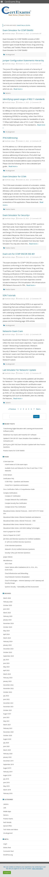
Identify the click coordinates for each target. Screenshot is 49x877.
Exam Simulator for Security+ (16, 215)
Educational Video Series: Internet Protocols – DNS (19, 521)
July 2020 (6, 743)
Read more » (18, 89)
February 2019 (7, 772)
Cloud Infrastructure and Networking (16, 573)
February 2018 (7, 793)
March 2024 (7, 638)
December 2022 (8, 685)
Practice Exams (10, 209)
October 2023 (7, 652)
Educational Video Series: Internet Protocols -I (17, 524)
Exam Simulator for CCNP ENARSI (18, 30)
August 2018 (7, 775)
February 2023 (7, 678)
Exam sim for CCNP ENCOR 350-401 (19, 254)
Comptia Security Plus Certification (16, 503)
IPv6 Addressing (10, 137)
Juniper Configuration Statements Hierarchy (23, 60)
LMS (4, 808)
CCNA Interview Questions (13, 545)
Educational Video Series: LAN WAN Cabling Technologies (21, 528)
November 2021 (8, 707)
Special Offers (7, 826)
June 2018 (6, 782)
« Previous (12, 409)
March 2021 (7, 725)
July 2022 (6, 696)
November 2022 (8, 688)
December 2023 (8, 649)
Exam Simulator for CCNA (14, 176)
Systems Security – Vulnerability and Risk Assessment (22, 587)
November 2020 (8, 732)
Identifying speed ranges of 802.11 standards (24, 99)
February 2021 (7, 728)
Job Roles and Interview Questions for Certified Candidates (21, 539)
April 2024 (6, 634)
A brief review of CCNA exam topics (16, 464)
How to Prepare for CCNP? (11, 535)
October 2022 (7, 692)
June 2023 (6, 663)
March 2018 (7, 790)
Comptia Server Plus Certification (15, 507)
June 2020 (6, 746)
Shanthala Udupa (23, 25)
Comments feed (8, 851)
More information (37, 868)
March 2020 (7, 750)
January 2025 (7, 620)
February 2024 (7, 641)
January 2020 (7, 757)
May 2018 (6, 786)
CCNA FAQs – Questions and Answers (17, 481)
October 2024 (7, 627)
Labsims (8, 403)
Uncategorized (10, 54)
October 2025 (7, 605)
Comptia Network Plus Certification (16, 500)
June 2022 (6, 699)
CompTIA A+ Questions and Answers (16, 485)
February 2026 (7, 602)
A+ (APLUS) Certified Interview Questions (18, 542)
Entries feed (7, 847)
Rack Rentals (7, 822)
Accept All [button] (7, 872)
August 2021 (7, 714)
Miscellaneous (7, 560)
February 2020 (7, 754)
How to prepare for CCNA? (11, 531)
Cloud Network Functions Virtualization (17, 577)
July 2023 (6, 660)
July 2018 (6, 779)
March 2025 (7, 613)
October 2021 (7, 710)
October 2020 (7, 735)
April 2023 (6, 670)
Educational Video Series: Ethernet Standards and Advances (22, 517)
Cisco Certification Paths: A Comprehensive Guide (19, 489)
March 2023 (7, 674)
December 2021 (8, 703)
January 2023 (7, 681)
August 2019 (7, 768)
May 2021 (6, 721)
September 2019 (8, 764)
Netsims (8, 93)
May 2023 (6, 667)
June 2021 (6, 717)
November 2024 (8, 623)
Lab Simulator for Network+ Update (19, 370)
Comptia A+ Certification (12, 496)
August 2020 (7, 739)
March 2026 (7, 598)
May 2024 (6, 631)
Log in (5, 844)
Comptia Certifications (10, 493)
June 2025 (6, 609)
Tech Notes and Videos (10, 829)
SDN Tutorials (9, 295)
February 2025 (7, 616)
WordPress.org (8, 855)
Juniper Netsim (8, 557)
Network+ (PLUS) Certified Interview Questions (20, 549)
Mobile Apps (7, 811)
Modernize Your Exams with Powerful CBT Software (19, 435)
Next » (38, 409)
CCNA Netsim (7, 475)
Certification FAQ (8, 478)
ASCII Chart (8, 563)
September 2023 (8, 656)
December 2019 (8, 761)
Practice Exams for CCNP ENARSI (13, 451)
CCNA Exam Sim (8, 461)
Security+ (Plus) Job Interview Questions (17, 553)
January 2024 (7, 645)
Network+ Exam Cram (13, 331)
